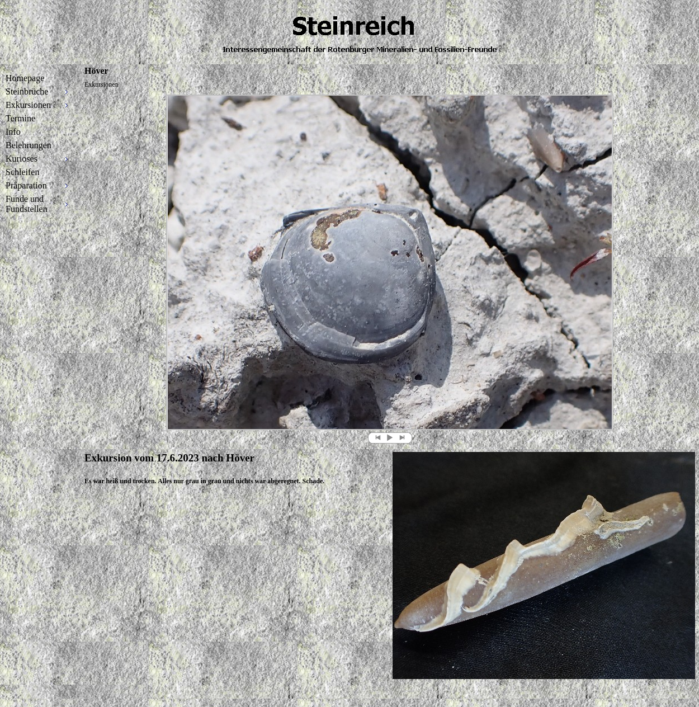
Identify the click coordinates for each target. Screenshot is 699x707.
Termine (20, 118)
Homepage (25, 78)
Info (13, 131)
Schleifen (22, 172)
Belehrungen (28, 145)
